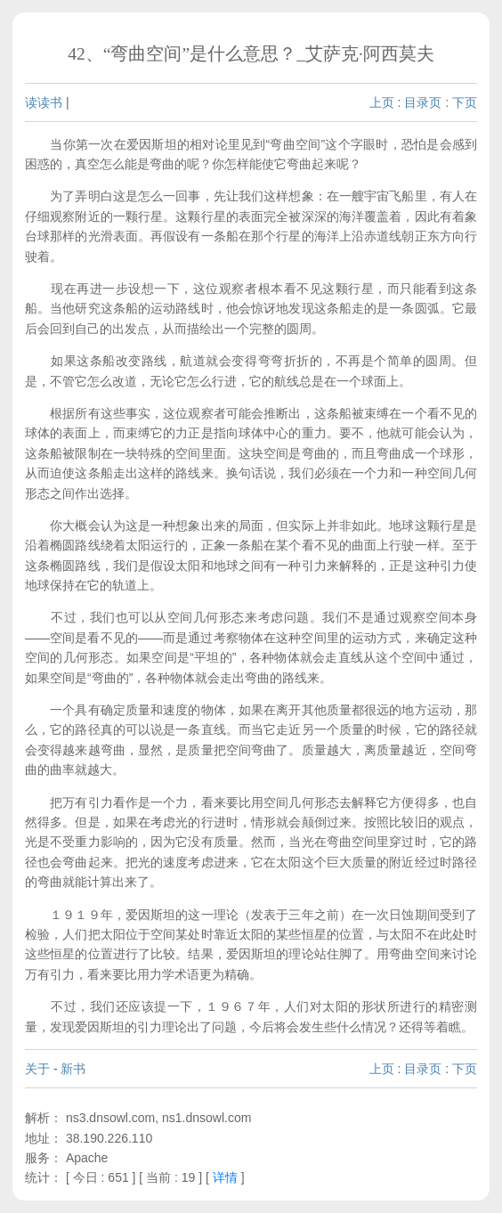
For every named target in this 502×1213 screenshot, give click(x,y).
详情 (225, 1177)
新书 (73, 1069)
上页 (381, 102)
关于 (37, 1069)
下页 (464, 102)
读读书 (43, 102)
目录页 (422, 102)
